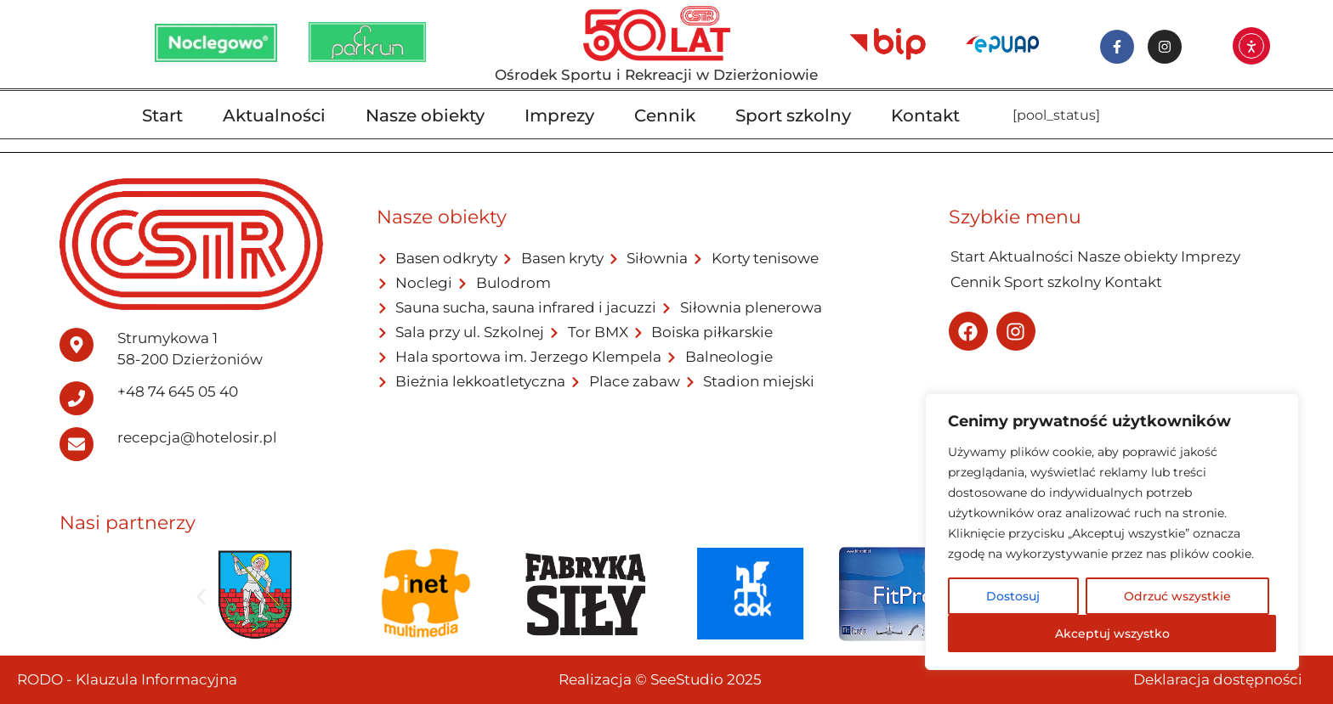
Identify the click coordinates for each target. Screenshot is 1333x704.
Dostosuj (1013, 596)
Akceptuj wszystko (1112, 633)
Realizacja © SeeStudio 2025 (660, 679)
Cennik (664, 115)
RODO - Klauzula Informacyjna (127, 679)
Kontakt (925, 115)
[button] (201, 596)
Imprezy (559, 115)
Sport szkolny (793, 115)
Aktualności (274, 115)
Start (162, 115)
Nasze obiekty (425, 115)
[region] (1112, 531)
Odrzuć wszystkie (1177, 596)
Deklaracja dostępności (1217, 679)
